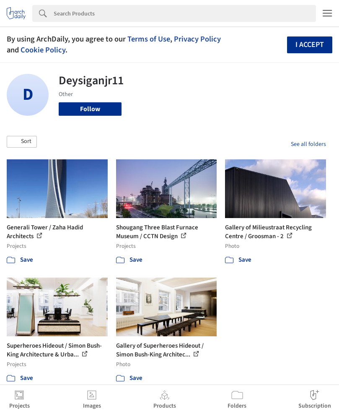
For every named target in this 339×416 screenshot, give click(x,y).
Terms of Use (148, 39)
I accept (309, 44)
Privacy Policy (197, 39)
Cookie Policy (43, 49)
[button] (22, 142)
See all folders (308, 144)
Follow (90, 109)
